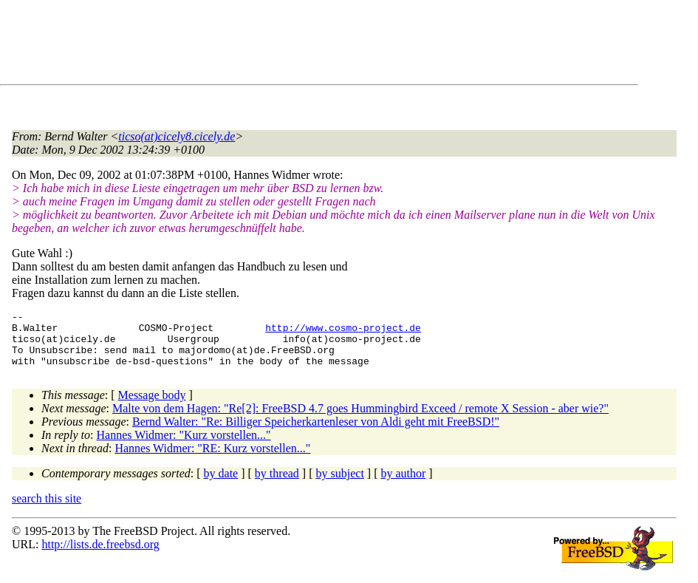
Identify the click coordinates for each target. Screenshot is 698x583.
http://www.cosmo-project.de (343, 331)
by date (221, 484)
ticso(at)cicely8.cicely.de (176, 136)
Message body (152, 406)
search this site (46, 509)
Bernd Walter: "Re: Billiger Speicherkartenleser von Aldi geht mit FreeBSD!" (315, 432)
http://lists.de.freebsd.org (100, 555)
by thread (277, 484)
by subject (340, 484)
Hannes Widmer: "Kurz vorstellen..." (184, 446)
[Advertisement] (281, 45)
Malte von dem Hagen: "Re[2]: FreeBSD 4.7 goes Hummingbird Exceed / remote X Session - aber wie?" (360, 419)
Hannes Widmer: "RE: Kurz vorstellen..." (212, 459)
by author (402, 484)
